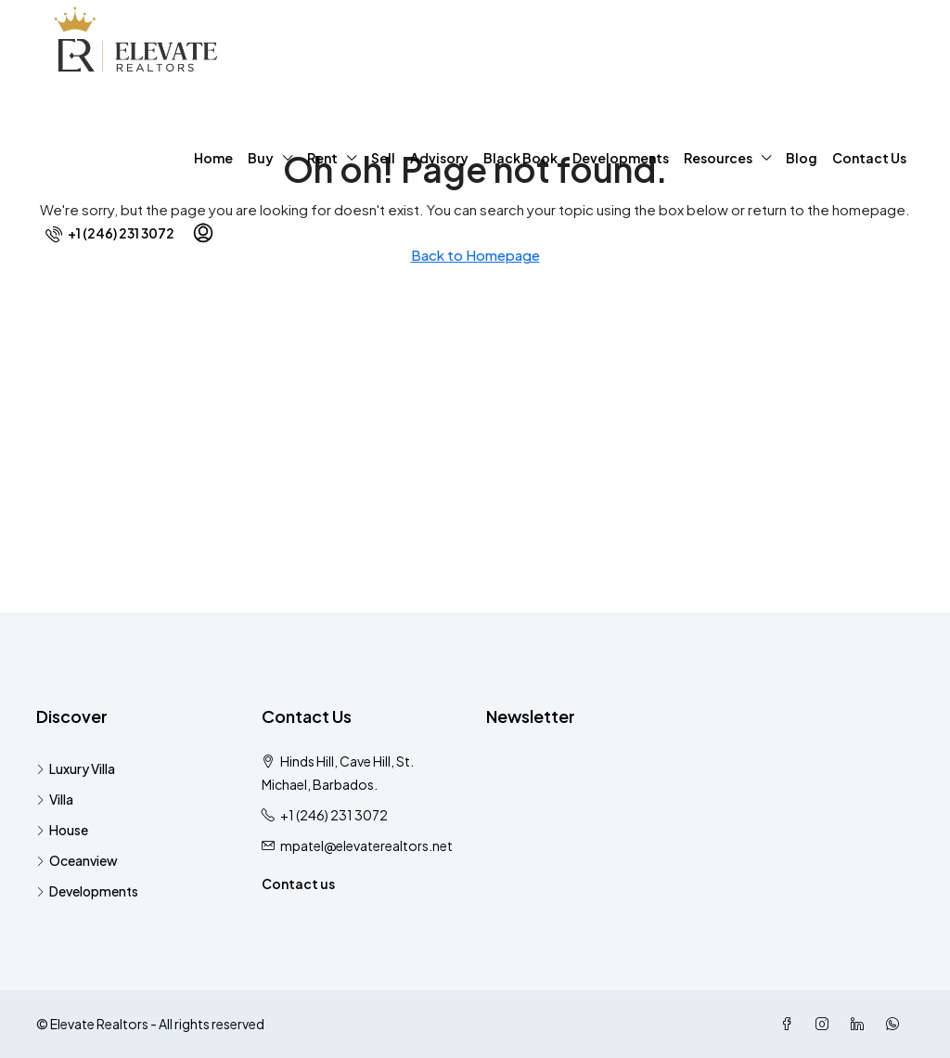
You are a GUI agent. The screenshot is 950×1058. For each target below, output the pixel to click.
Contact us (298, 883)
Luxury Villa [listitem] (75, 768)
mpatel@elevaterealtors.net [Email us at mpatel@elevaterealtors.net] (366, 845)
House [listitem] (62, 829)
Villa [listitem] (54, 799)
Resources (718, 157)
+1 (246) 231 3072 (334, 814)
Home (213, 157)
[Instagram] (825, 1023)
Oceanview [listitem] (77, 860)
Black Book (520, 157)
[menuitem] (110, 233)
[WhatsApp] (896, 1023)
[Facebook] (790, 1023)
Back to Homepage (475, 255)
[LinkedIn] (861, 1023)
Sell (383, 157)
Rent (322, 157)
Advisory (439, 157)
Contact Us (869, 157)
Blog (801, 157)
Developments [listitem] (87, 891)
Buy (261, 157)
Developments (620, 157)
